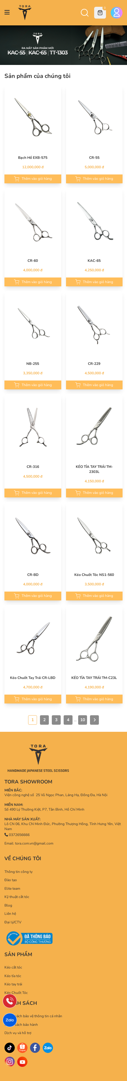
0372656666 (17, 834)
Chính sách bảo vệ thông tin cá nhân (33, 1016)
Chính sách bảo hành (21, 1024)
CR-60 (33, 260)
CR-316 (33, 466)
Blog (8, 905)
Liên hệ (10, 913)
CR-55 (94, 157)
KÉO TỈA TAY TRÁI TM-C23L (94, 677)
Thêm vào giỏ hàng (33, 179)
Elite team (12, 888)
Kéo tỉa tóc (12, 976)
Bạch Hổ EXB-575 (32, 157)
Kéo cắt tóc (13, 967)
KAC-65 (94, 260)
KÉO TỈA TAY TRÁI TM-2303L (94, 469)
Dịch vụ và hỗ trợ (17, 1033)
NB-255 (32, 363)
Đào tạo (10, 880)
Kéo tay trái (13, 984)
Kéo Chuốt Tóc (16, 992)
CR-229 (94, 363)
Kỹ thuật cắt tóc (16, 896)
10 (82, 720)
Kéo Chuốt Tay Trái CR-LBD (32, 677)
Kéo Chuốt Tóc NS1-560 (94, 574)
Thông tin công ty (18, 871)
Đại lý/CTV (12, 922)
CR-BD (32, 574)
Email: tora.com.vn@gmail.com (28, 843)
